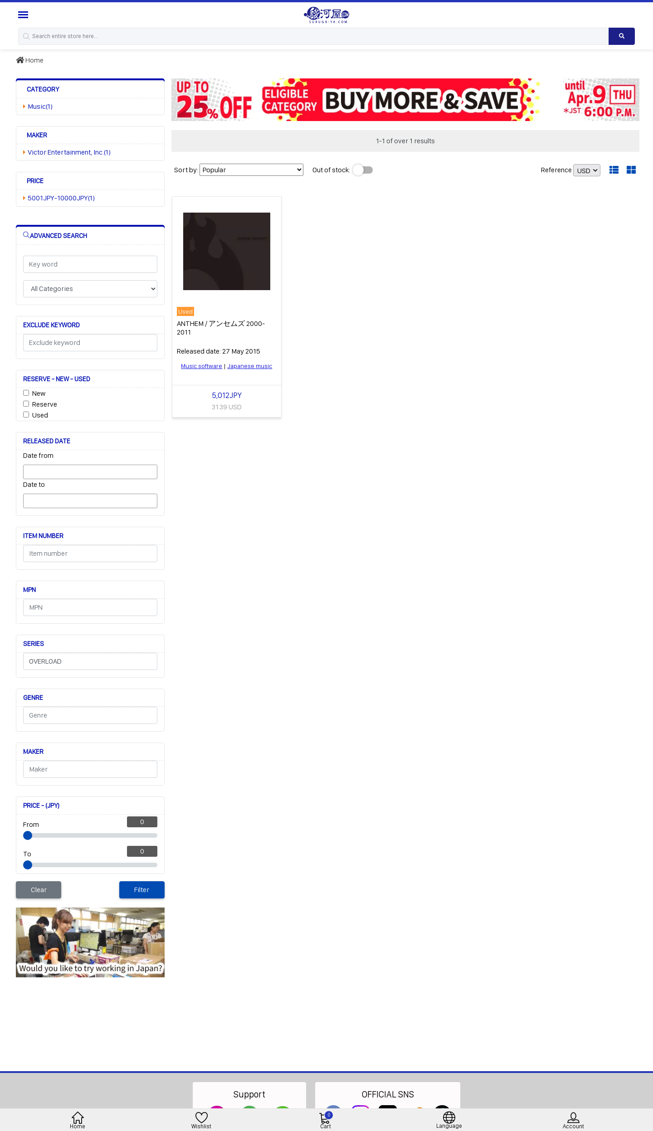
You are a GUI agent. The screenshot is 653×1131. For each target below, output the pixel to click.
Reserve (44, 404)
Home (30, 60)
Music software (201, 365)
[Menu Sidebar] (24, 15)
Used (40, 415)
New (38, 393)
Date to (34, 484)
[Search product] (622, 36)
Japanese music (249, 365)
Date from (38, 455)
